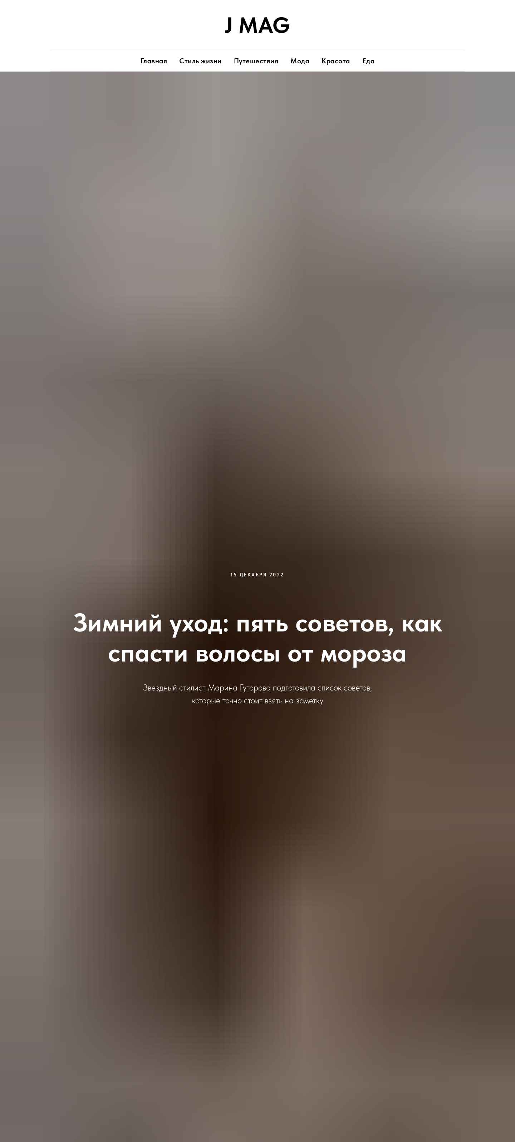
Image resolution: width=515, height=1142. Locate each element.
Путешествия (256, 61)
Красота (336, 61)
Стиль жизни (200, 61)
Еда (368, 61)
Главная (154, 61)
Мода (299, 61)
